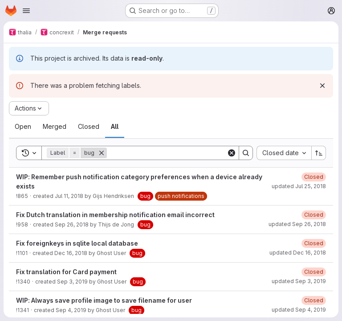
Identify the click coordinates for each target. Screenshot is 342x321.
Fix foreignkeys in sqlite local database (77, 243)
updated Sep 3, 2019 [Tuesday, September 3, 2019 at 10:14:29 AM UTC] (299, 281)
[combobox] (283, 153)
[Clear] (231, 153)
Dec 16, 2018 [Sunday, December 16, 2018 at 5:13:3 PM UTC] (70, 253)
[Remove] (101, 153)
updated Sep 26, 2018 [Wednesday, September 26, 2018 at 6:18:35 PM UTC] (297, 224)
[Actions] (29, 108)
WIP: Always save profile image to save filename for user (104, 300)
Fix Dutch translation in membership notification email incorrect (115, 214)
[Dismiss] (322, 85)
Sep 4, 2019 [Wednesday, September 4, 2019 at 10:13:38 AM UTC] (71, 310)
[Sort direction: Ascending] (319, 153)
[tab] (23, 126)
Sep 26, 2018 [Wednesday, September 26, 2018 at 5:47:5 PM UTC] (72, 224)
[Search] (167, 153)
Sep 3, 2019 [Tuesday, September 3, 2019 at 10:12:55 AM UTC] (72, 281)
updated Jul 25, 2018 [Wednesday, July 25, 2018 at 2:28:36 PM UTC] (299, 186)
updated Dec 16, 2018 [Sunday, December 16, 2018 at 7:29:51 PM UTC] (297, 252)
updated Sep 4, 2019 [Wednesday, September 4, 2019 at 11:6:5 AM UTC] (299, 309)
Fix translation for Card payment (66, 272)
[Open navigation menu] (26, 11)
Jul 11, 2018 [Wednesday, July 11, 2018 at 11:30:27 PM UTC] (69, 196)
